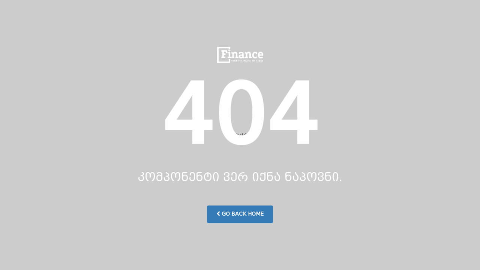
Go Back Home (240, 214)
